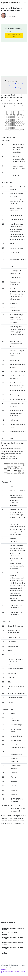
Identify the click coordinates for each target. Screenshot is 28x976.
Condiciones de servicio (7, 971)
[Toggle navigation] (25, 2)
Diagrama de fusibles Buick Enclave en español (12, 952)
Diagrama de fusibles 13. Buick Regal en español (13, 928)
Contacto (3, 972)
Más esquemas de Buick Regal (14, 35)
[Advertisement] (14, 59)
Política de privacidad (19, 971)
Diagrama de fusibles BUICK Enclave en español (13, 933)
